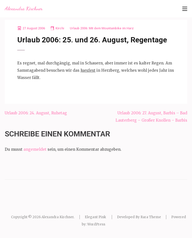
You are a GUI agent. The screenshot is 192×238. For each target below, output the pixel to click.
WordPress (96, 224)
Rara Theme (150, 217)
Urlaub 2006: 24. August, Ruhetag (36, 113)
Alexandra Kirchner (23, 9)
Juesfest (88, 70)
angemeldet (35, 149)
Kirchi (60, 28)
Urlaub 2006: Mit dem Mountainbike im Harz (102, 28)
